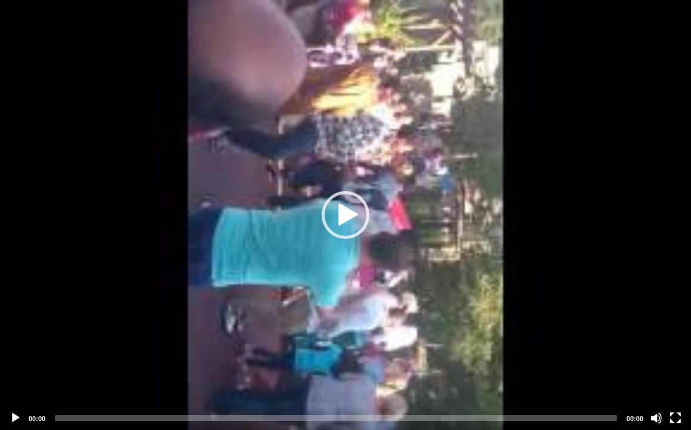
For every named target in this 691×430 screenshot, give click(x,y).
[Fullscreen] (675, 418)
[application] (345, 215)
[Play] (15, 418)
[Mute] (656, 418)
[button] (345, 215)
